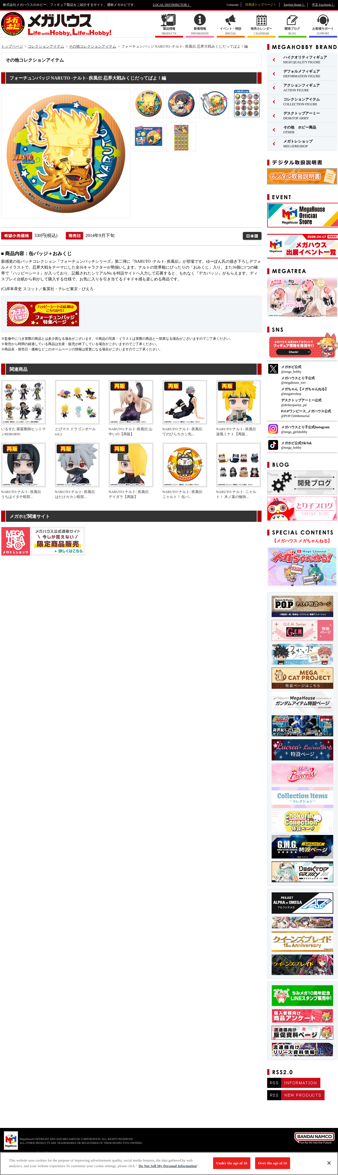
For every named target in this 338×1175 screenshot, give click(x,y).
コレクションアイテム (46, 46)
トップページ (12, 46)
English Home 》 (294, 4)
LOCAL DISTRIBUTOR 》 (172, 5)
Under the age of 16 (231, 1166)
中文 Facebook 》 (323, 4)
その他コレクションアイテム (92, 46)
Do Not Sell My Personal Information (168, 1168)
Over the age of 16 (272, 1166)
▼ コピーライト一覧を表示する (33, 1153)
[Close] (329, 1165)
